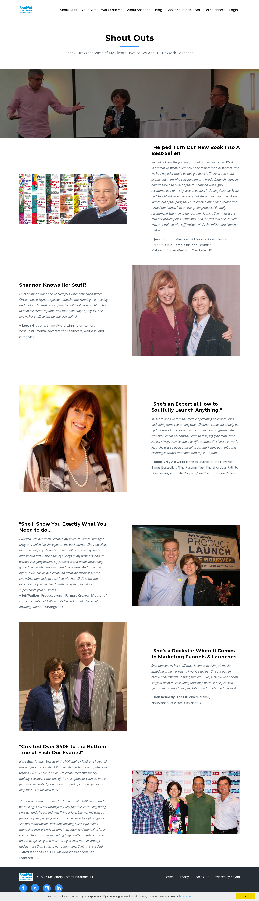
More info (185, 896)
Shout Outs (68, 10)
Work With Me (111, 10)
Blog (158, 10)
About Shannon (138, 10)
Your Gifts (89, 10)
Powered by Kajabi (226, 877)
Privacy (183, 877)
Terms (169, 877)
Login (233, 10)
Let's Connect (214, 10)
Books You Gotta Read (183, 10)
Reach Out (201, 877)
